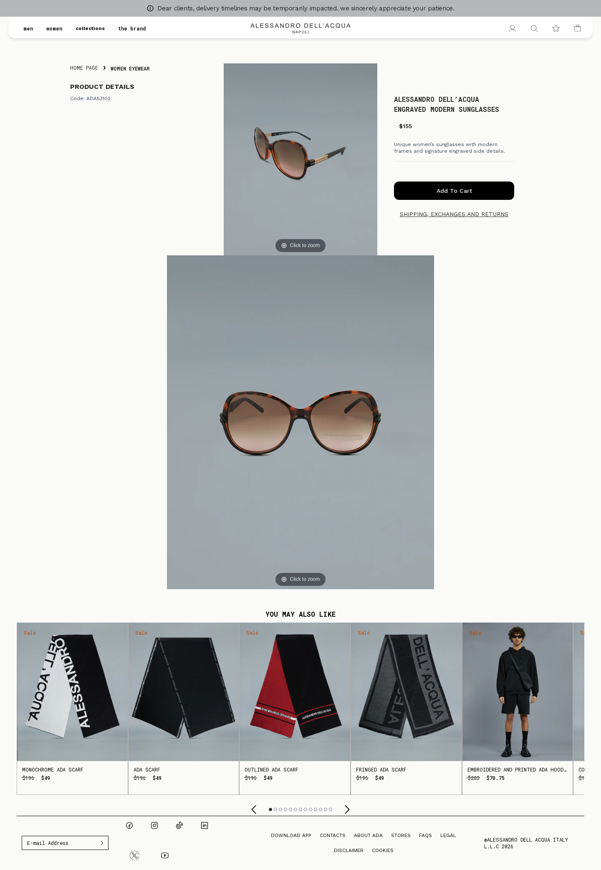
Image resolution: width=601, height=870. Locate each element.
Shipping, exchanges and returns (454, 214)
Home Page (84, 67)
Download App (291, 835)
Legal (448, 835)
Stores (401, 835)
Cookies (383, 850)
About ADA (368, 835)
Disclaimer (349, 850)
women (54, 28)
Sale (30, 632)
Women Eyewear (130, 68)
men (28, 28)
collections (90, 28)
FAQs (425, 835)
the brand (132, 28)
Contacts (333, 835)
